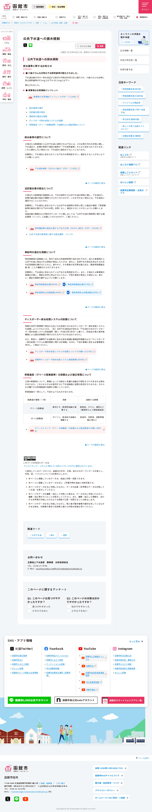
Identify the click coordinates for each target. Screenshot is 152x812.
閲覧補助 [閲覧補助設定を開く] (39, 6)
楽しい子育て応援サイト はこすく (133, 127)
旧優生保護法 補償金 (132, 135)
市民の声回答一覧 (128, 60)
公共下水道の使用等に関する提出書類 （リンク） (51, 234)
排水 (52, 535)
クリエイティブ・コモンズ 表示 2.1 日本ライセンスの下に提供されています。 (59, 466)
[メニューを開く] (145, 6)
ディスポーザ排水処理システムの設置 (46, 120)
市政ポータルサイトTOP (23, 23)
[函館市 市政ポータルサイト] (16, 7)
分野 (37, 23)
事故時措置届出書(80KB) (46, 284)
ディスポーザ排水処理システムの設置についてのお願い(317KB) (64, 351)
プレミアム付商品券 (131, 102)
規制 (65, 535)
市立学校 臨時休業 (131, 119)
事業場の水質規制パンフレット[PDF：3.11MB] (54, 96)
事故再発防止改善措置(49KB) (48, 292)
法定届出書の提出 (37, 112)
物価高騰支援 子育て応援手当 (133, 111)
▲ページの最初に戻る (95, 183)
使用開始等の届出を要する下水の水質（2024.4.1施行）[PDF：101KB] (67, 228)
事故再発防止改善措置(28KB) (85, 292)
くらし (45, 23)
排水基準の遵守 (36, 108)
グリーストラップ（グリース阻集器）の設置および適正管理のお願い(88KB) (68, 429)
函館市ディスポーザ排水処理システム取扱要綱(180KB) (59, 359)
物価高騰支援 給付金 (132, 89)
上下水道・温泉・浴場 (59, 23)
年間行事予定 (126, 69)
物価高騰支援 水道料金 (133, 95)
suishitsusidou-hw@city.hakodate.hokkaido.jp (59, 568)
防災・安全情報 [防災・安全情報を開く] (57, 6)
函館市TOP (6, 23)
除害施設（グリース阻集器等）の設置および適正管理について (57, 124)
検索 (101, 46)
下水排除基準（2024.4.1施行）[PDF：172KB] (56, 168)
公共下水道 (37, 535)
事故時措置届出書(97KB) (79, 284)
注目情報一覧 (126, 50)
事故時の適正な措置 (38, 116)
